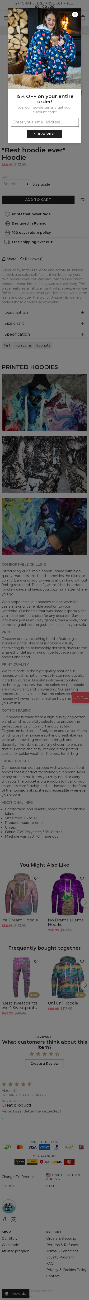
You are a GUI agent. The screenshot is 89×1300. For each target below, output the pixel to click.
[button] (44, 650)
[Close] (75, 14)
